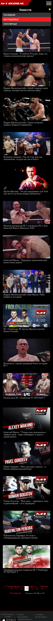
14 (32, 588)
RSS (50, 9)
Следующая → (29, 586)
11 (16, 588)
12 (21, 588)
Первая (44, 586)
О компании (39, 615)
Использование (23, 617)
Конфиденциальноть (25, 619)
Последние (9, 15)
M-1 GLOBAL (12, 3)
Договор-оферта (40, 617)
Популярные (10, 24)
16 (42, 588)
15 (37, 588)
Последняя (15, 593)
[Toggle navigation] (49, 3)
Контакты (21, 615)
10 (11, 588)
